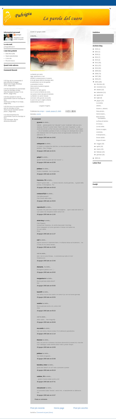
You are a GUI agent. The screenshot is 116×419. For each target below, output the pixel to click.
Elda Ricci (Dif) (10, 53)
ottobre (99, 89)
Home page (59, 408)
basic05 (39, 292)
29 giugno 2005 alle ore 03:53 (46, 297)
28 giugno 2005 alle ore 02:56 (46, 162)
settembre (100, 92)
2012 (96, 62)
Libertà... (99, 106)
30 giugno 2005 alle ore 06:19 (46, 370)
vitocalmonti (41, 388)
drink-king (40, 220)
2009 (96, 71)
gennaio (99, 154)
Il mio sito (8, 58)
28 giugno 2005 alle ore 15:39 (46, 247)
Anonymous (13, 114)
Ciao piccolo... (100, 111)
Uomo (11, 106)
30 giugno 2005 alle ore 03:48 (46, 358)
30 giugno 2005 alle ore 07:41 (46, 381)
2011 (96, 65)
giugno (99, 100)
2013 (96, 60)
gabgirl (39, 157)
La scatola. (99, 103)
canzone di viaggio (13, 82)
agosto (99, 95)
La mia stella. (100, 126)
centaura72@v (42, 193)
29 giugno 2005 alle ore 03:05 (46, 285)
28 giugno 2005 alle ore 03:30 (46, 174)
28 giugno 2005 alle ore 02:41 (46, 151)
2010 (96, 68)
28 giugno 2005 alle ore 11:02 (46, 214)
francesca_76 (41, 180)
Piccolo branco (10, 61)
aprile (98, 146)
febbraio (99, 152)
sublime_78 (41, 376)
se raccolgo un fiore (14, 90)
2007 (96, 76)
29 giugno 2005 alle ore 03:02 (46, 272)
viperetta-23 (41, 207)
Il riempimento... (101, 135)
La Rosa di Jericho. (102, 121)
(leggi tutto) (11, 85)
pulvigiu (18, 35)
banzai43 (12, 89)
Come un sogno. (101, 129)
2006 (96, 79)
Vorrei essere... (101, 114)
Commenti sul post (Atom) (45, 412)
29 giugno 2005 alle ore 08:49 (46, 322)
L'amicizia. (99, 132)
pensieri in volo (14, 97)
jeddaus (39, 168)
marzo (99, 149)
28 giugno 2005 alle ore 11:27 (46, 234)
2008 (96, 73)
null (38, 240)
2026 (96, 49)
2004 (96, 158)
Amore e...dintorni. (102, 108)
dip (10, 80)
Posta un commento (41, 399)
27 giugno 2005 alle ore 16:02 (46, 137)
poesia (39, 114)
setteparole (40, 143)
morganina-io (41, 278)
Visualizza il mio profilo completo (19, 38)
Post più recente (37, 408)
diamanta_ (40, 267)
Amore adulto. (100, 137)
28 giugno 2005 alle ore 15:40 (46, 261)
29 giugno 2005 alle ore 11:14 (46, 334)
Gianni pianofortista (12, 56)
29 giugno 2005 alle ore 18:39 (46, 347)
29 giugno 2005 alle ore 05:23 (46, 311)
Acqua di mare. (101, 140)
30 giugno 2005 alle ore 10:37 (46, 395)
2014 (96, 57)
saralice (39, 303)
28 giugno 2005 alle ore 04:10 (46, 187)
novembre (100, 87)
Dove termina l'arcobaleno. (101, 117)
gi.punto (39, 122)
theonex (39, 340)
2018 (96, 54)
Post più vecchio (81, 408)
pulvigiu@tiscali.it (9, 47)
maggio (99, 144)
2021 (96, 51)
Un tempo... (99, 124)
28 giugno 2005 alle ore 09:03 (46, 201)
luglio (98, 98)
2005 (96, 82)
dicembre (100, 84)
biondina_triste (42, 365)
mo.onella (40, 328)
